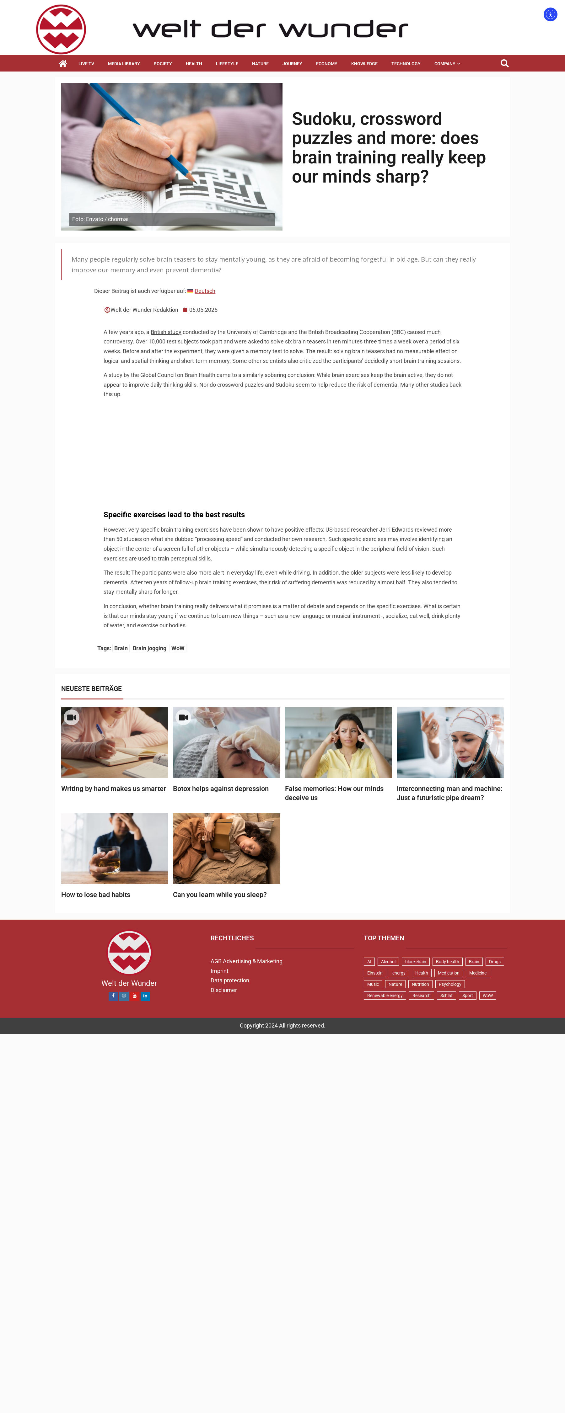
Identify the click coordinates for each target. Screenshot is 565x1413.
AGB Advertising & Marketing (246, 961)
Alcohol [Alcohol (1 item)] (388, 961)
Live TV (86, 63)
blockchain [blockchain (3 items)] (415, 961)
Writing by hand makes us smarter (113, 789)
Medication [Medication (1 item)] (449, 972)
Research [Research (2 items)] (421, 995)
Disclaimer (224, 990)
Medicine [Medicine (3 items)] (478, 972)
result (122, 572)
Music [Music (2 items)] (373, 984)
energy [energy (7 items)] (399, 972)
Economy (326, 63)
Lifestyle (227, 63)
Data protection (230, 980)
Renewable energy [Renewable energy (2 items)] (385, 995)
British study (166, 332)
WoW (178, 648)
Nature (260, 63)
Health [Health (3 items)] (421, 972)
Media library (124, 63)
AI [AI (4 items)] (369, 961)
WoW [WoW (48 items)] (488, 995)
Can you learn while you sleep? (220, 895)
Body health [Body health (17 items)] (447, 961)
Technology (406, 63)
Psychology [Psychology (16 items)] (450, 984)
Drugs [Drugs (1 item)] (495, 961)
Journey (292, 63)
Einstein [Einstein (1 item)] (375, 972)
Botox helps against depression (221, 789)
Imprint (220, 971)
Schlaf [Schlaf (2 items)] (446, 995)
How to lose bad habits (95, 895)
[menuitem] (201, 291)
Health (194, 63)
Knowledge (364, 63)
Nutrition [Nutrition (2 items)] (420, 984)
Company (444, 63)
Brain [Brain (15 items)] (474, 961)
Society (163, 63)
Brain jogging (149, 648)
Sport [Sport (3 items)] (467, 995)
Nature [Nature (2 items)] (395, 984)
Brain (121, 648)
